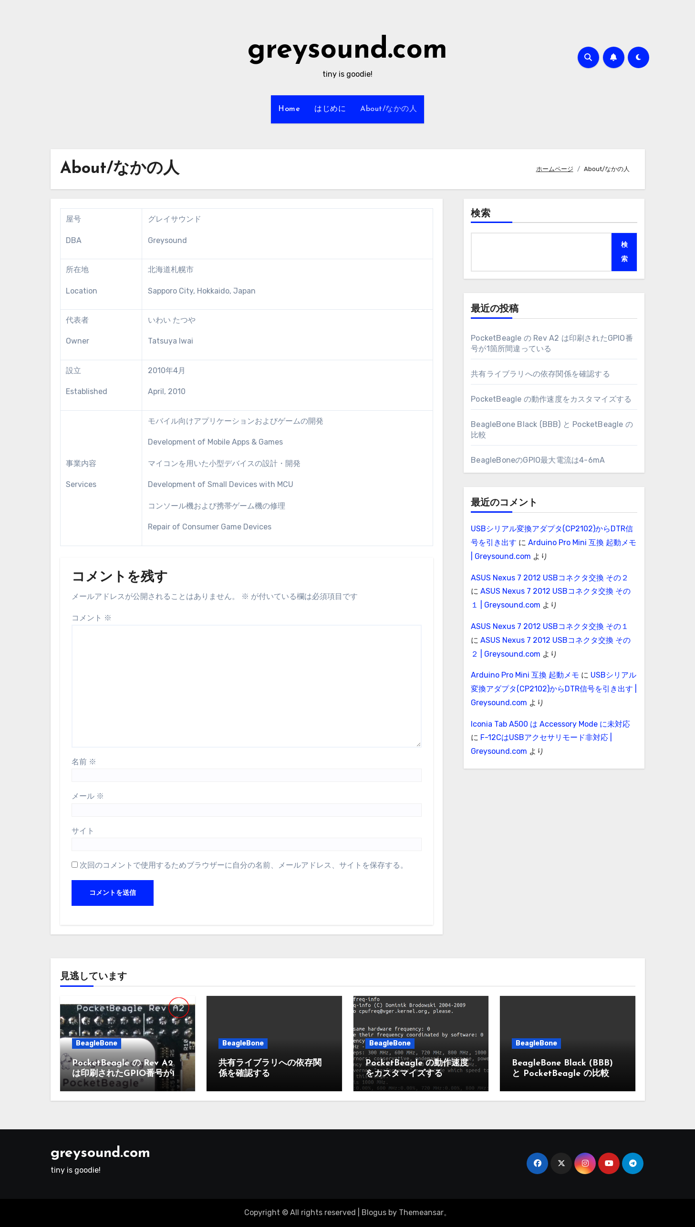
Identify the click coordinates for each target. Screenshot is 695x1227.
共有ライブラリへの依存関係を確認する (540, 373)
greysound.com (347, 50)
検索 (481, 214)
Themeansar (421, 1212)
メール (88, 796)
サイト (83, 830)
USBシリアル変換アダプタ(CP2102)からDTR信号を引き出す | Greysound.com (554, 688)
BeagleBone (96, 1043)
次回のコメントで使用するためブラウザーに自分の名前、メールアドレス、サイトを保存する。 (244, 865)
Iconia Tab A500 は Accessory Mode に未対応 (550, 724)
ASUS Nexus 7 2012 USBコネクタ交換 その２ (550, 577)
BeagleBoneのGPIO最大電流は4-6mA (538, 460)
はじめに (330, 109)
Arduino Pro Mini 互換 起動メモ (525, 674)
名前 (84, 761)
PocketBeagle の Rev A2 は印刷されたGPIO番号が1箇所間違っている (127, 1073)
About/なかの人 (388, 109)
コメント (92, 617)
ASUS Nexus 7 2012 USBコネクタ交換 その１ (550, 626)
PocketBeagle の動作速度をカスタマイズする (551, 399)
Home (289, 109)
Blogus (374, 1212)
